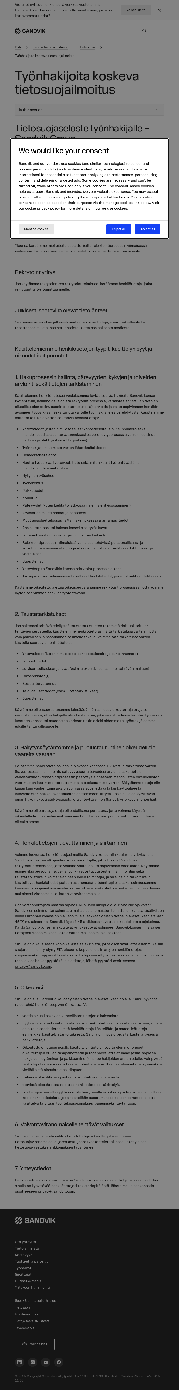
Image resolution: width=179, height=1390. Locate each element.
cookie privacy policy (42, 208)
